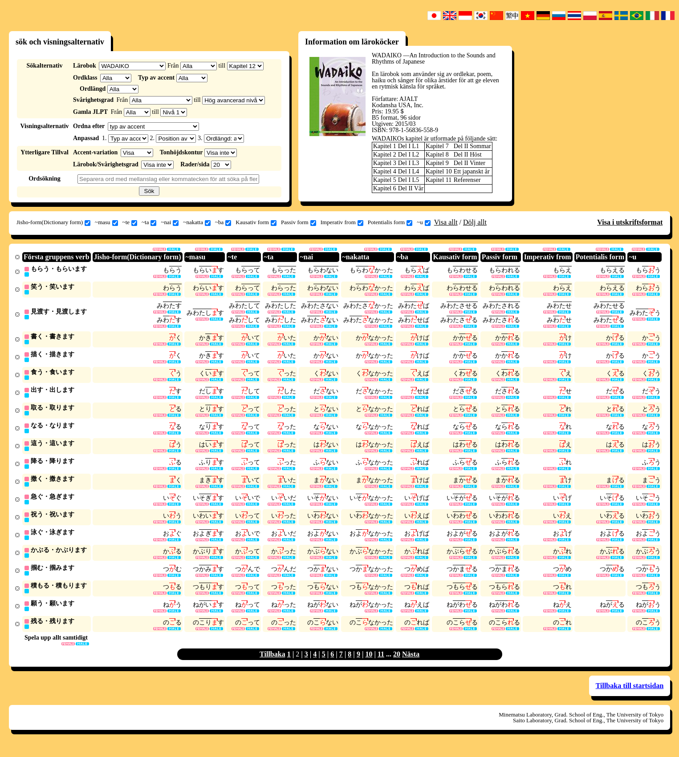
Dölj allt (475, 222)
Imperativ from (342, 222)
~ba (223, 222)
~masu (106, 222)
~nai (170, 222)
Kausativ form (256, 222)
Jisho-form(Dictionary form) (53, 222)
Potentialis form (390, 222)
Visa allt (446, 222)
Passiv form (298, 222)
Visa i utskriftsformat (630, 222)
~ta (149, 222)
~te (129, 222)
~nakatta (197, 222)
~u (424, 222)
